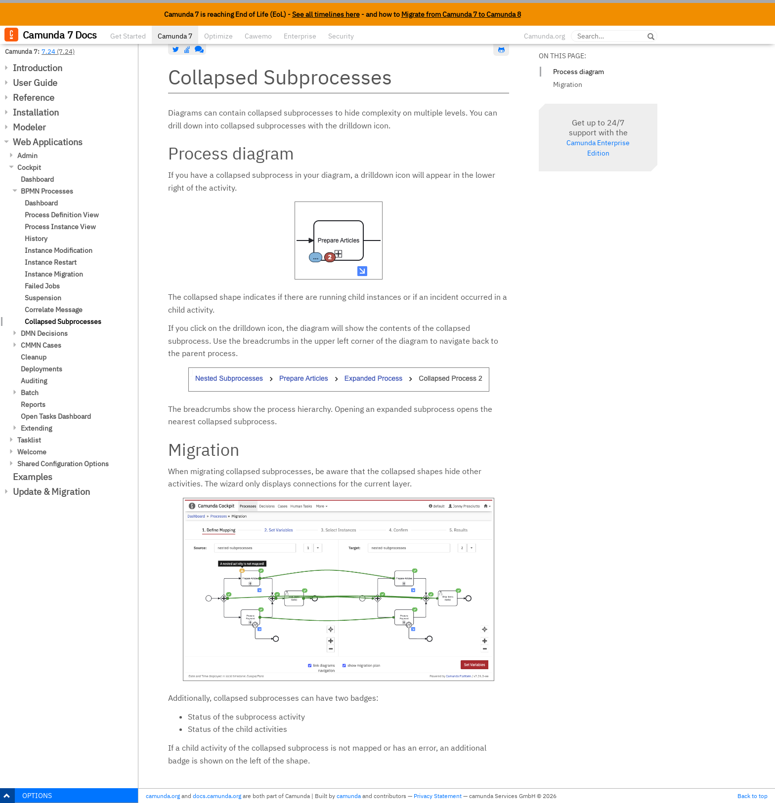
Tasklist (29, 440)
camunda (349, 796)
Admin (27, 155)
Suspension (43, 297)
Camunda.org (544, 36)
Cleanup (33, 357)
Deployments (41, 368)
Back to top (752, 796)
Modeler (29, 127)
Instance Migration (54, 274)
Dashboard (37, 179)
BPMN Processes (47, 191)
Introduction (37, 68)
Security (341, 36)
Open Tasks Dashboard (56, 416)
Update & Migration (51, 491)
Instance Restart (51, 262)
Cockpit (29, 167)
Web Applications (48, 142)
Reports (33, 404)
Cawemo (258, 36)
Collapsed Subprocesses (63, 321)
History (36, 238)
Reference (33, 97)
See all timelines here (326, 14)
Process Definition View (62, 214)
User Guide (35, 82)
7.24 (48, 51)
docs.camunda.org (217, 796)
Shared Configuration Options (63, 463)
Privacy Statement (438, 796)
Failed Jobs (42, 285)
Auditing (34, 380)
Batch (30, 392)
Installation (36, 112)
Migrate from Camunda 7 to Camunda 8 (461, 14)
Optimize (218, 36)
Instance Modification (58, 250)
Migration (567, 84)
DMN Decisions (44, 333)
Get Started (128, 36)
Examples (32, 476)
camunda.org (163, 796)
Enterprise (300, 36)
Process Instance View (60, 226)
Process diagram (578, 71)
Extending (36, 428)
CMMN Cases (41, 345)
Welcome (31, 451)
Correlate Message (54, 309)
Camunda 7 (175, 36)
